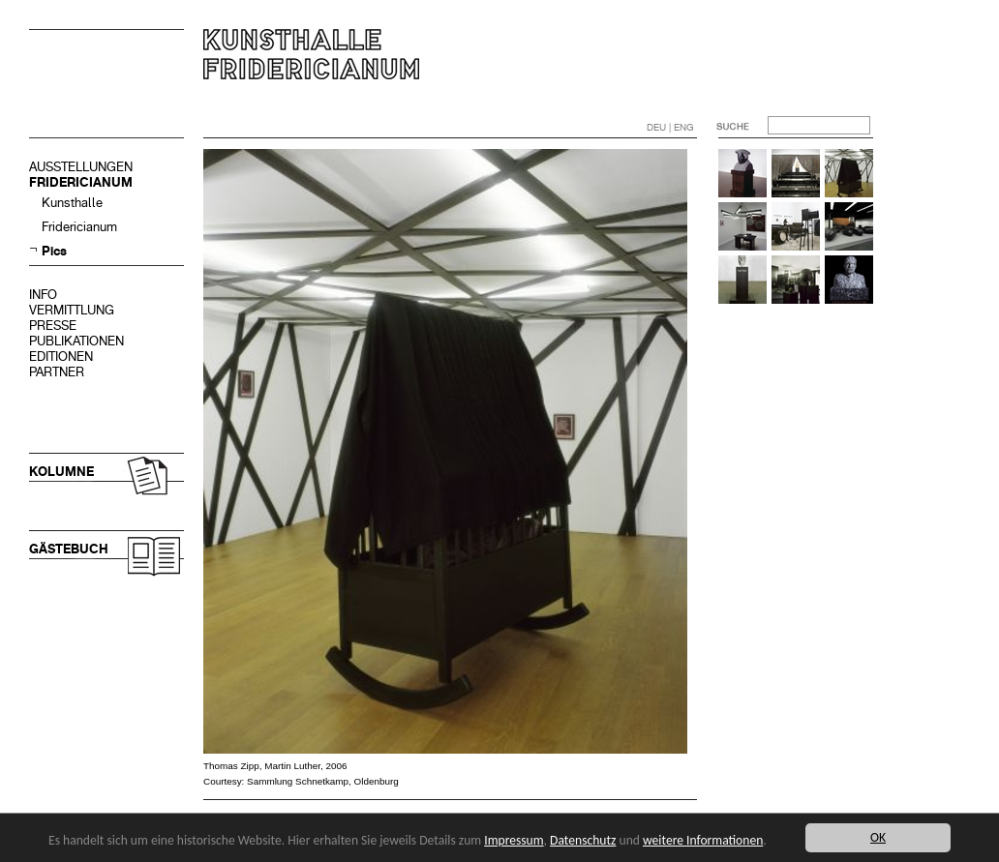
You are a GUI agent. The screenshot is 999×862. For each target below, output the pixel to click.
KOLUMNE (61, 471)
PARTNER (56, 372)
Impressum (513, 840)
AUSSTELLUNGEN (81, 167)
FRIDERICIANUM (81, 182)
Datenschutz (583, 840)
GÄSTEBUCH (68, 549)
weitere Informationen (703, 840)
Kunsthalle (72, 202)
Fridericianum (79, 227)
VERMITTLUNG (71, 310)
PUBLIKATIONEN (76, 341)
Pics (54, 251)
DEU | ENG (670, 127)
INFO (43, 294)
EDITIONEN (61, 356)
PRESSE (52, 325)
